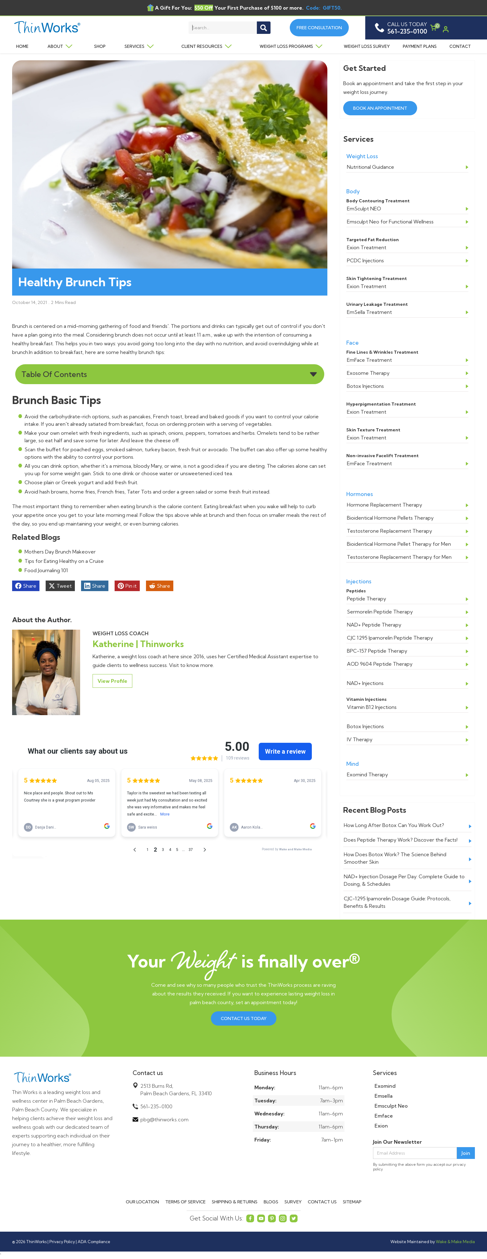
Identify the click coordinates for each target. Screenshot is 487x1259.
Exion (381, 1126)
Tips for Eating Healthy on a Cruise (64, 561)
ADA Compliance (94, 1241)
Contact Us (322, 1202)
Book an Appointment (380, 108)
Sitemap (352, 1202)
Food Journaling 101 (46, 570)
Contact (460, 46)
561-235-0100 (156, 1106)
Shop (100, 46)
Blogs (271, 1202)
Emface (384, 1116)
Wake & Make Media (455, 1241)
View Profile (112, 681)
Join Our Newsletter (397, 1142)
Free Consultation (319, 27)
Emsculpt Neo (391, 1106)
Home (22, 46)
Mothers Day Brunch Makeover (60, 552)
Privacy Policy (62, 1241)
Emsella (384, 1096)
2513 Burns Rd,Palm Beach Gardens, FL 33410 (176, 1089)
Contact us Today (243, 1018)
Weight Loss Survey (367, 46)
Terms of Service (185, 1202)
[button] (58, 46)
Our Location (142, 1202)
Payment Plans (420, 46)
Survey (293, 1202)
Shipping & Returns (234, 1202)
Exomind (385, 1086)
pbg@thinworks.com (164, 1119)
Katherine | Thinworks (138, 643)
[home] (57, 28)
